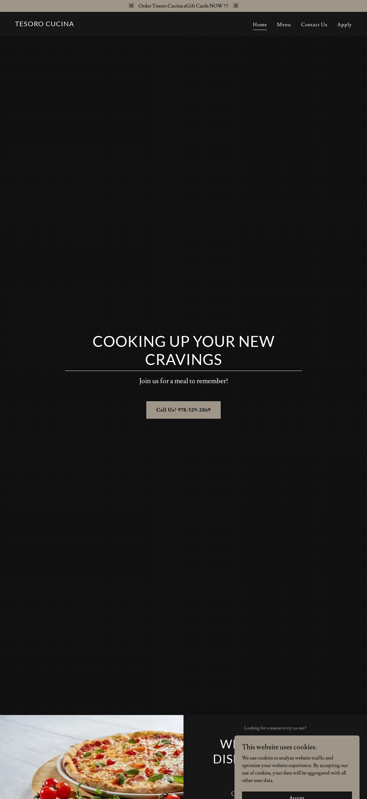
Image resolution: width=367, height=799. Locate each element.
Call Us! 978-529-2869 (183, 410)
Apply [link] (344, 25)
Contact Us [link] (314, 25)
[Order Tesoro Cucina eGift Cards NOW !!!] (183, 6)
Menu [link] (284, 25)
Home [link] (260, 25)
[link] (44, 25)
